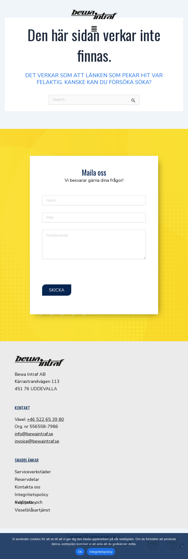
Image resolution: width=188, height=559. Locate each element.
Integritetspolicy (31, 495)
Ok (80, 552)
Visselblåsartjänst (32, 510)
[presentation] (79, 274)
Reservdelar (27, 479)
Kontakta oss (27, 487)
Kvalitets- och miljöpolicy (28, 502)
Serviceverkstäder (33, 472)
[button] (94, 29)
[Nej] (181, 546)
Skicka (56, 290)
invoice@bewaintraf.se (37, 441)
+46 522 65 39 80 (45, 419)
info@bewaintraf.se (34, 434)
